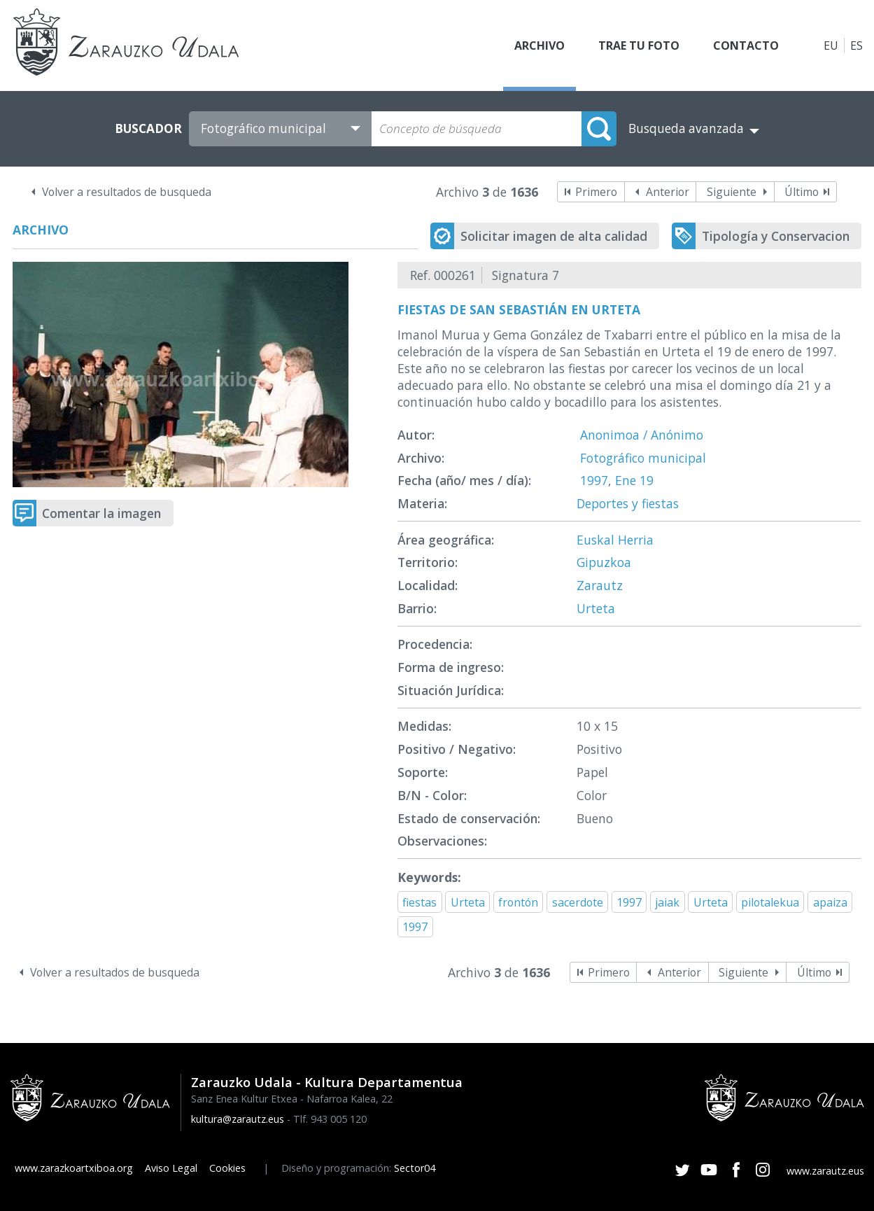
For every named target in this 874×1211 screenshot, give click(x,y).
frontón (518, 902)
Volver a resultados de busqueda (126, 192)
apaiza (830, 902)
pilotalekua (770, 902)
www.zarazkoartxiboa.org (74, 1168)
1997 (594, 480)
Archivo (539, 45)
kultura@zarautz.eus (237, 1119)
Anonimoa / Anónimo (641, 434)
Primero (596, 192)
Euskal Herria (615, 539)
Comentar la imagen (101, 513)
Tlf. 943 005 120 (330, 1119)
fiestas (419, 902)
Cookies (227, 1168)
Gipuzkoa (604, 562)
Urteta (596, 608)
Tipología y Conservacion (776, 235)
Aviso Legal (171, 1168)
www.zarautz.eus (825, 1170)
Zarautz (600, 585)
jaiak (667, 902)
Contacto (746, 45)
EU (831, 45)
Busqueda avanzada (686, 128)
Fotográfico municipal (643, 457)
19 (647, 480)
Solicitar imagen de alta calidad (553, 235)
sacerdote (577, 902)
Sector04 (414, 1168)
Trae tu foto (638, 45)
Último (801, 192)
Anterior (667, 192)
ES (856, 45)
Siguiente (731, 192)
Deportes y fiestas (628, 503)
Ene (625, 480)
